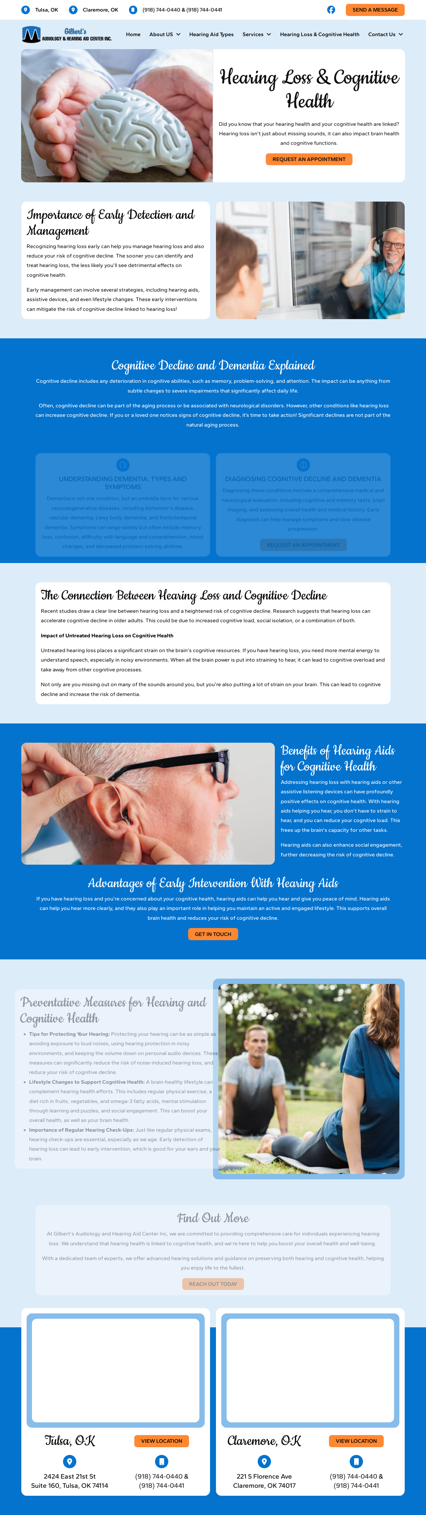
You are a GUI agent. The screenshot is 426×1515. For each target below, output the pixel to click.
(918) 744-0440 (161, 10)
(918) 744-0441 (204, 10)
